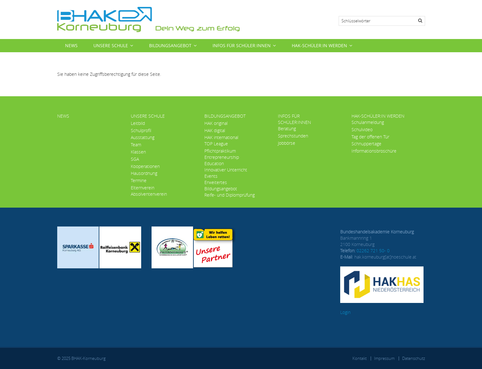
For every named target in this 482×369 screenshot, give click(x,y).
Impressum (384, 358)
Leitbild (138, 123)
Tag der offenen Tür (370, 137)
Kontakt (359, 358)
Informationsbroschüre (374, 151)
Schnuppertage (366, 144)
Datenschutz (413, 358)
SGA (135, 159)
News (71, 45)
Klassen (138, 152)
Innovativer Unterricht (225, 170)
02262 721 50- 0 (373, 251)
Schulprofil (141, 130)
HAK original (216, 123)
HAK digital (214, 130)
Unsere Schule (110, 45)
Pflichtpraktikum (220, 151)
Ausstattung (142, 137)
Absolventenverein (149, 194)
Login (345, 312)
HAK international (221, 137)
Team (136, 145)
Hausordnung (144, 173)
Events (211, 176)
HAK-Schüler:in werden (319, 45)
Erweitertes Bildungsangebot (220, 185)
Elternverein (142, 188)
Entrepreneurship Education (221, 160)
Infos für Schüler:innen (242, 45)
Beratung (287, 128)
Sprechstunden (293, 136)
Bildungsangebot (170, 45)
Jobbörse (286, 143)
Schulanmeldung (368, 122)
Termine (139, 180)
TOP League (216, 144)
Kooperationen (145, 166)
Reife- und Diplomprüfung (229, 195)
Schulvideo (362, 129)
